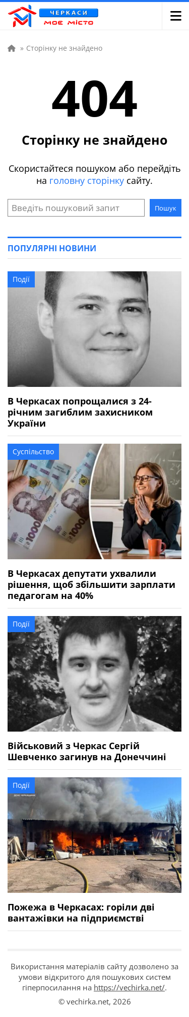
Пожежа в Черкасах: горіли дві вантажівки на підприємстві (81, 912)
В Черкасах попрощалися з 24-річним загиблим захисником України (80, 412)
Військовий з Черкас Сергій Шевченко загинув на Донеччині (87, 751)
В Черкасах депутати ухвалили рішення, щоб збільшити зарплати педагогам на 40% (91, 584)
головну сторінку (86, 180)
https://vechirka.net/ (129, 987)
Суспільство (33, 451)
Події (21, 279)
